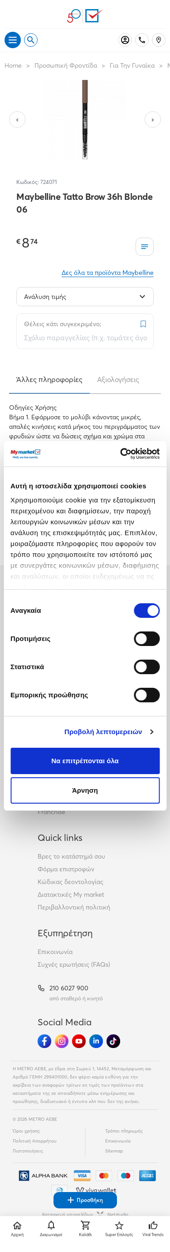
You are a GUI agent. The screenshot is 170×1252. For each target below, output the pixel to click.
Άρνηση (85, 790)
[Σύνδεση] (125, 40)
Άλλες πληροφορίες (49, 379)
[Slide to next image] (153, 119)
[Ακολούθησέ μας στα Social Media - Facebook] (44, 1041)
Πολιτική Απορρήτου (35, 1141)
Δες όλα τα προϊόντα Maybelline (108, 272)
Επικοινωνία (55, 952)
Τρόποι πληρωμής (124, 1131)
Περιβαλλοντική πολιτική (74, 907)
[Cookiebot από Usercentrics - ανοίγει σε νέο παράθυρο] (121, 454)
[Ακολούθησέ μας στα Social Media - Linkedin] (96, 1041)
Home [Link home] (13, 65)
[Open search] (31, 40)
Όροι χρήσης (26, 1131)
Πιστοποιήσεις (28, 1151)
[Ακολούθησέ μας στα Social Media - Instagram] (61, 1041)
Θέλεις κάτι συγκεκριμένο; (62, 324)
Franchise (51, 812)
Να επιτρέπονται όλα (85, 761)
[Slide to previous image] (17, 119)
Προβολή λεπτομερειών (103, 731)
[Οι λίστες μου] (145, 247)
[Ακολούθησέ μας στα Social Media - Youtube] (79, 1041)
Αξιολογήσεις (118, 379)
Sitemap (114, 1151)
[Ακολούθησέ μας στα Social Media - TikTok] (113, 1041)
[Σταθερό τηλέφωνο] (142, 40)
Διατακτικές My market (71, 894)
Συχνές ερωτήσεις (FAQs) (74, 964)
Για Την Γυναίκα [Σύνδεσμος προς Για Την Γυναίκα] (132, 65)
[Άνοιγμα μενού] (13, 40)
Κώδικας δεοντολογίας (70, 882)
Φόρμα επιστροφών (66, 869)
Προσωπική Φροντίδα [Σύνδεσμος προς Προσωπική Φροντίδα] (65, 65)
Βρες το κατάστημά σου (71, 856)
